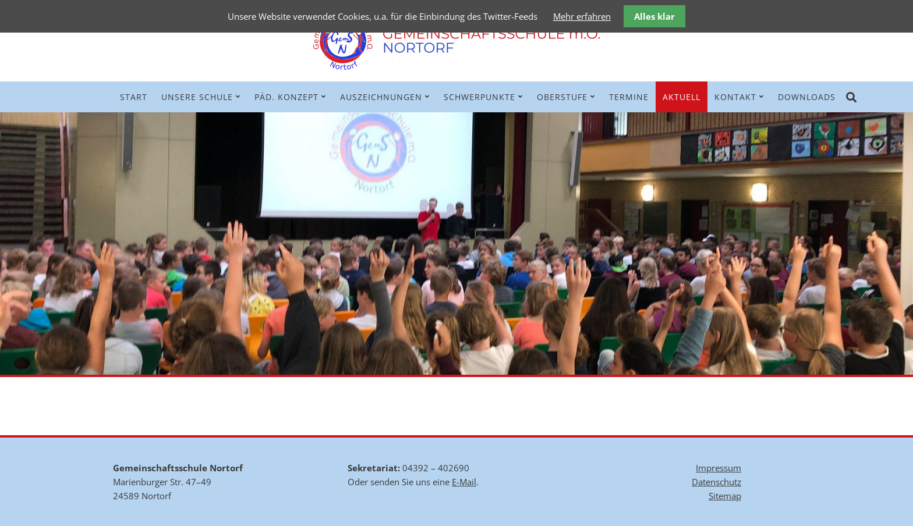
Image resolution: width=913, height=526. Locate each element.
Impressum (718, 468)
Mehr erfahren (582, 16)
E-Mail (464, 482)
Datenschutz (716, 482)
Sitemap (725, 496)
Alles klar (654, 16)
